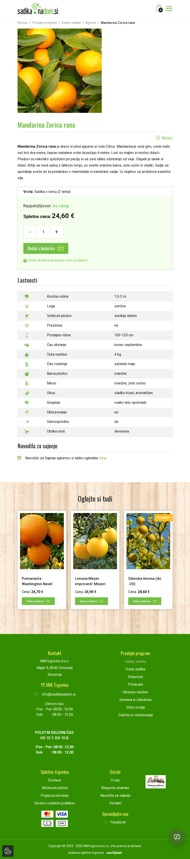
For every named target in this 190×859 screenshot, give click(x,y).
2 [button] (97, 620)
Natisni (166, 138)
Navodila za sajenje (115, 795)
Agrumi (91, 23)
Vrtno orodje (135, 707)
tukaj (102, 458)
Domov (23, 23)
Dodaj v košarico (46, 248)
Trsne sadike (135, 669)
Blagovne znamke (115, 787)
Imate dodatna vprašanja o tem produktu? (55, 260)
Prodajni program (44, 23)
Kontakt (115, 803)
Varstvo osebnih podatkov (54, 803)
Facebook (115, 822)
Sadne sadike (71, 23)
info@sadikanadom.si (55, 694)
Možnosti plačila (55, 787)
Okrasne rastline (135, 692)
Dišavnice (135, 676)
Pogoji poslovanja (54, 795)
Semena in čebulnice (135, 699)
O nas (115, 780)
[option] (42, 560)
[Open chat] (177, 837)
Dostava (54, 780)
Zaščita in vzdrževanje (135, 715)
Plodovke (135, 684)
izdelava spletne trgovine (86, 852)
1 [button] (90, 620)
